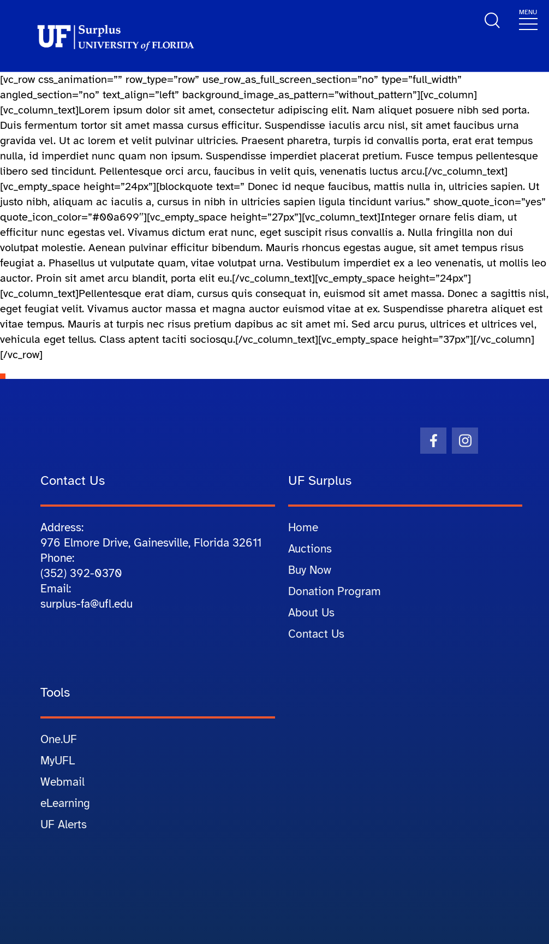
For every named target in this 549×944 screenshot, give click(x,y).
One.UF (58, 739)
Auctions (310, 549)
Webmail (62, 782)
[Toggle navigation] (528, 18)
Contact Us (316, 634)
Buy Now (309, 570)
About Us (311, 612)
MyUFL (57, 760)
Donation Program (334, 591)
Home (303, 527)
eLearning (65, 803)
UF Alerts (63, 824)
